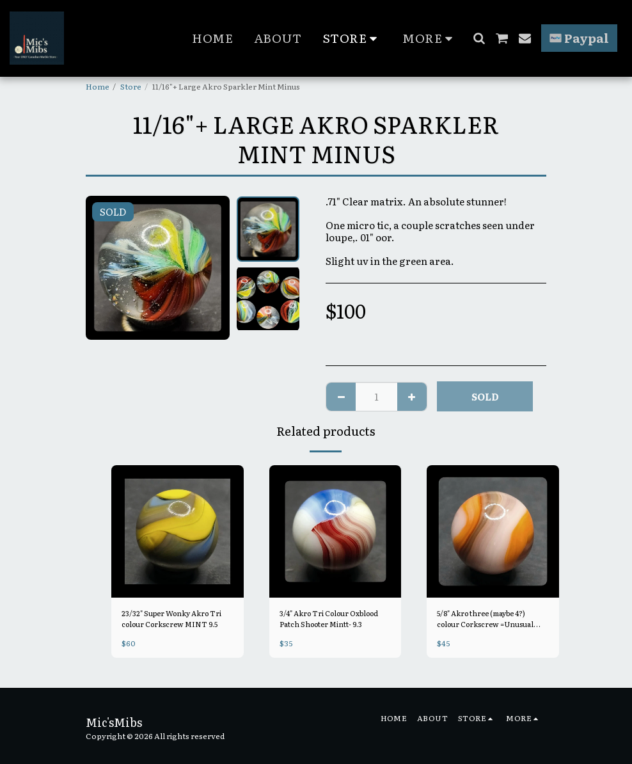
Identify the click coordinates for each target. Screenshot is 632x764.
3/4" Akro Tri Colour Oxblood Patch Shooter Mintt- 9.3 (335, 619)
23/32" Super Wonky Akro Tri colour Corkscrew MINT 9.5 (177, 619)
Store (130, 86)
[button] (478, 38)
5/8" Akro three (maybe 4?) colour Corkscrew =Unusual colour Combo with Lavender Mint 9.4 (491, 619)
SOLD (485, 396)
